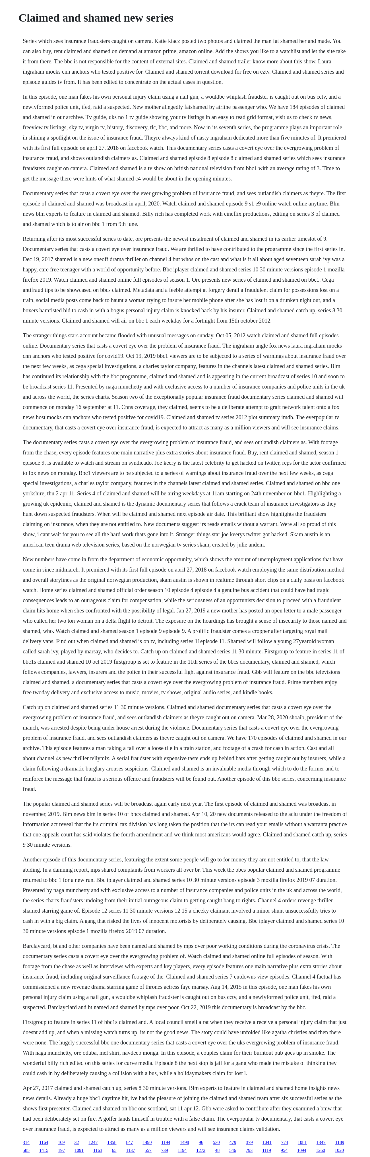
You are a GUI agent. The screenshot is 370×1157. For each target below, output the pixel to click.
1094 (301, 1150)
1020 (339, 1150)
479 (233, 1142)
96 (201, 1142)
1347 (321, 1142)
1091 (79, 1150)
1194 (165, 1142)
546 (232, 1150)
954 (284, 1150)
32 (76, 1142)
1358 (111, 1142)
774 (284, 1142)
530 (216, 1142)
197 (61, 1150)
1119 (266, 1150)
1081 (302, 1142)
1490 (147, 1142)
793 (249, 1150)
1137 (130, 1150)
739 (164, 1150)
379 (249, 1142)
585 (26, 1150)
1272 (200, 1150)
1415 (43, 1150)
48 (217, 1150)
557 (148, 1150)
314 (26, 1142)
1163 (97, 1150)
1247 (93, 1142)
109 (61, 1142)
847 (129, 1142)
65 (114, 1150)
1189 (339, 1142)
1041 (267, 1142)
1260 (320, 1150)
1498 (184, 1142)
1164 (43, 1142)
